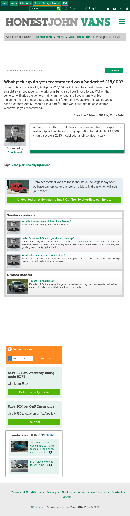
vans (15, 165)
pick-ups (25, 165)
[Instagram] (121, 8)
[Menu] (121, 21)
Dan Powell (15, 152)
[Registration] (20, 358)
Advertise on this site (92, 492)
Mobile (66, 497)
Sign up (72, 8)
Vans (14, 3)
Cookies (67, 492)
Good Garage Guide (47, 3)
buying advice (40, 165)
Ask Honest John (80, 37)
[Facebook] (108, 8)
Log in (91, 8)
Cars (4, 3)
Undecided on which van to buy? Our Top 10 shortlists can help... (64, 199)
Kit (65, 3)
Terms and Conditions (26, 492)
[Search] (58, 8)
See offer (34, 422)
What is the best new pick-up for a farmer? (46, 221)
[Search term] (45, 8)
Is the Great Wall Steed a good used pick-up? (48, 238)
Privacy (51, 492)
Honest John (44, 37)
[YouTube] (114, 8)
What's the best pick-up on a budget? (43, 255)
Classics (25, 3)
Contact (117, 492)
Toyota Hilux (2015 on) (42, 280)
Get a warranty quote (34, 392)
